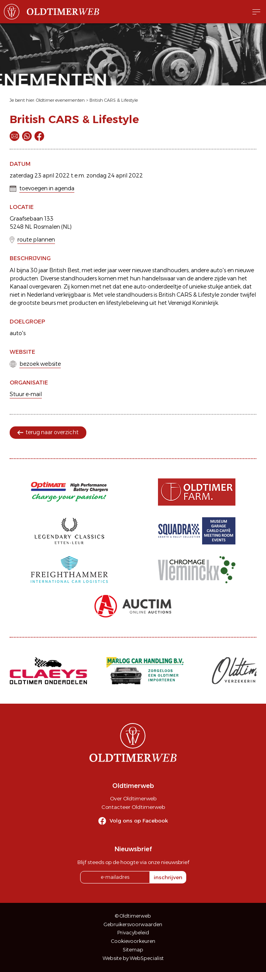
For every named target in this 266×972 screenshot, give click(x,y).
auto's (18, 333)
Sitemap (133, 950)
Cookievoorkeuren (133, 941)
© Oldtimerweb (133, 916)
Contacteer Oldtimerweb (133, 807)
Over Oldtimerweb (133, 798)
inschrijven (168, 877)
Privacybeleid (133, 932)
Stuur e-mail (26, 394)
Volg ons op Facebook (139, 820)
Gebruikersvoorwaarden (133, 924)
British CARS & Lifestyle (113, 100)
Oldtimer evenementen (60, 100)
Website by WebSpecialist (133, 958)
